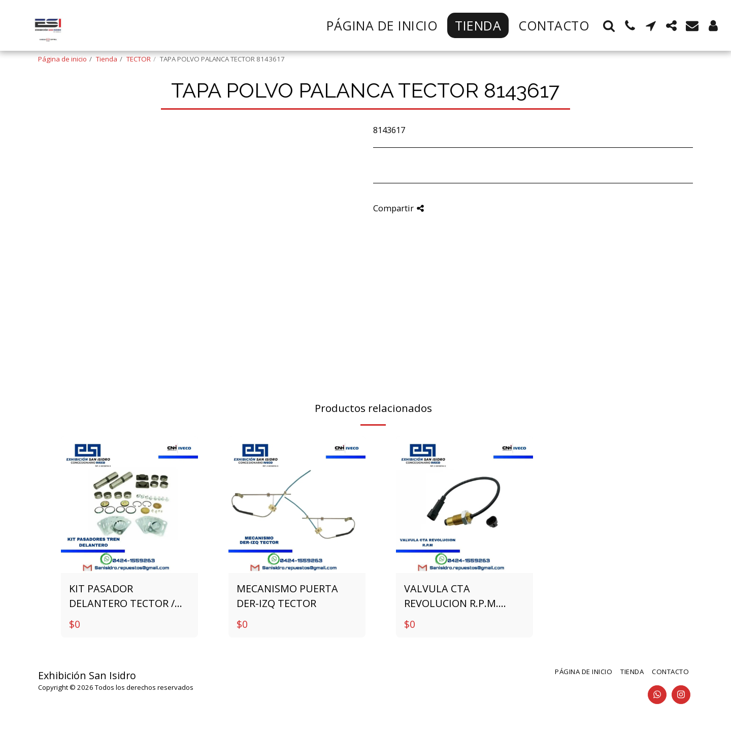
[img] (129, 504)
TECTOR (138, 58)
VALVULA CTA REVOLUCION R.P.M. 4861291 (451, 596)
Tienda (106, 58)
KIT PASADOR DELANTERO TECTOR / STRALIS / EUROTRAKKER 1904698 (128, 596)
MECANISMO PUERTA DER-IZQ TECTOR (287, 596)
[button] (609, 25)
